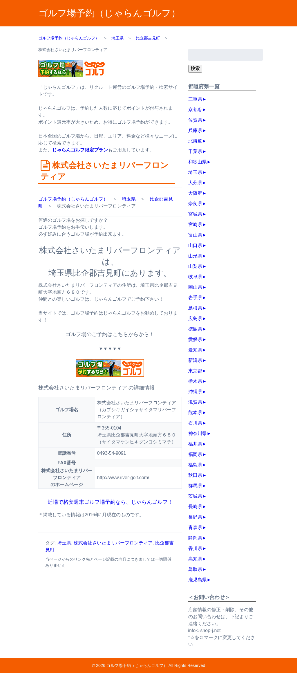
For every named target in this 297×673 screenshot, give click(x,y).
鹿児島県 (197, 579)
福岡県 (195, 454)
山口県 (195, 245)
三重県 (195, 99)
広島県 (195, 318)
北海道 (195, 140)
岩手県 (195, 297)
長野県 (195, 517)
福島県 (195, 464)
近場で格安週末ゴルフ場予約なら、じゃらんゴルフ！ (110, 502)
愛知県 (195, 349)
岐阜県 (195, 276)
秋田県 (195, 475)
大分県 (195, 182)
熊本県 (195, 412)
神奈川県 (197, 433)
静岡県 (195, 537)
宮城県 (195, 214)
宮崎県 (195, 224)
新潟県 (195, 360)
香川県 (195, 548)
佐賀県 (195, 120)
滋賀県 (195, 402)
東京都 (195, 370)
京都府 (195, 109)
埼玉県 (129, 198)
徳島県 (195, 328)
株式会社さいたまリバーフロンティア (113, 542)
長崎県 (195, 506)
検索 (195, 68)
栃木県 (195, 381)
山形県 (195, 255)
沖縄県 (195, 391)
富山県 (195, 234)
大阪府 (195, 193)
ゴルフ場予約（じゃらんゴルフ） (109, 13)
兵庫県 (195, 130)
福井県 (195, 443)
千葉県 (195, 151)
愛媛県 (195, 339)
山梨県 (195, 266)
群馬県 (195, 485)
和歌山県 (197, 161)
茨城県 (195, 496)
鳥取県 (195, 569)
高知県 (195, 558)
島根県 (195, 308)
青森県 (195, 527)
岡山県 (195, 287)
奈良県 (195, 203)
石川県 (195, 423)
